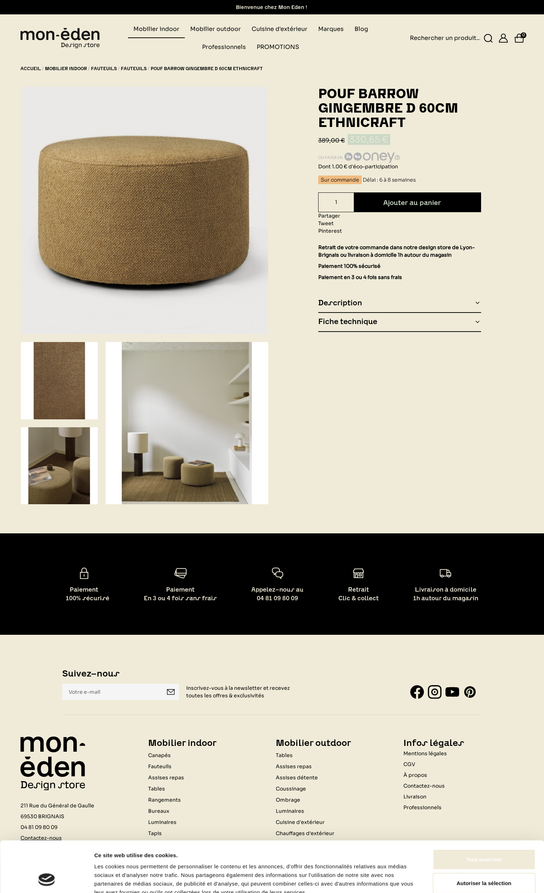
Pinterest (330, 231)
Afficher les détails (118, 879)
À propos (415, 775)
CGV (409, 764)
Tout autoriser (484, 811)
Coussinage (291, 788)
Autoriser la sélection (484, 835)
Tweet (326, 223)
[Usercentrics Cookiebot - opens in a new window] (46, 879)
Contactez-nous (424, 786)
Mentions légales (425, 753)
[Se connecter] (503, 38)
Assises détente (297, 777)
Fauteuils (160, 766)
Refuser (484, 859)
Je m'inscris (171, 692)
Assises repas (166, 777)
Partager (329, 216)
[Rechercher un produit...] (488, 38)
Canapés (159, 755)
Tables (156, 788)
